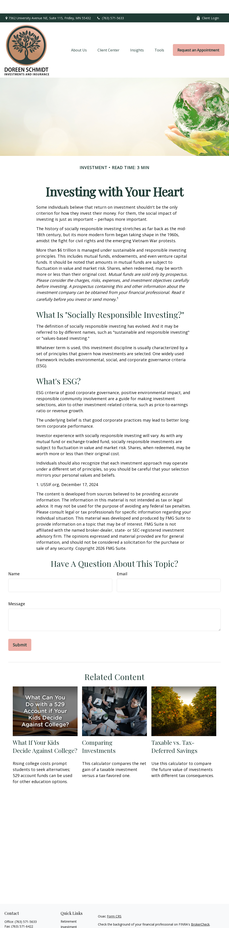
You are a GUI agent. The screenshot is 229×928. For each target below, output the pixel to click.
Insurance (68, 924)
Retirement (69, 908)
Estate (65, 919)
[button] (79, 36)
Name (14, 560)
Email (122, 560)
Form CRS (114, 903)
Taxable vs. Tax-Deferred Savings (174, 733)
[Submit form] (19, 631)
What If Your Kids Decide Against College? (45, 733)
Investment (69, 913)
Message (16, 590)
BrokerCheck (200, 911)
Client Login (207, 4)
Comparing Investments (99, 733)
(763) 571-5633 (110, 4)
